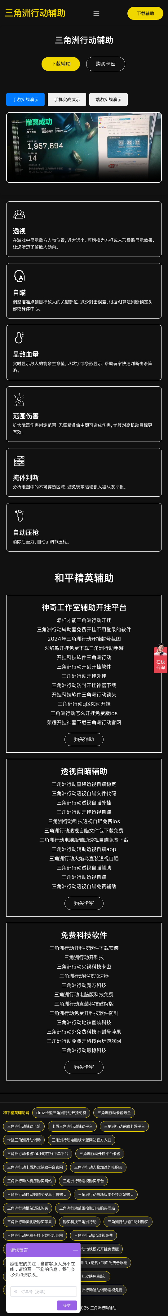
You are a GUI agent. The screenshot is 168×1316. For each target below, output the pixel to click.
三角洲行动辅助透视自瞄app (84, 849)
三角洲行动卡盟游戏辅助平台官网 (35, 1167)
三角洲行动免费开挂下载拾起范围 (35, 1235)
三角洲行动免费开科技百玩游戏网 (84, 1041)
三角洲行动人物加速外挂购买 (98, 1167)
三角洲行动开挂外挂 (84, 676)
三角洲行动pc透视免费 (93, 1235)
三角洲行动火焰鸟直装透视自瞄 (84, 858)
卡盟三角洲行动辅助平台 (72, 1126)
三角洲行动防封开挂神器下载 (84, 685)
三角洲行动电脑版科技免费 (84, 994)
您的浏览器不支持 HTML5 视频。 (84, 147)
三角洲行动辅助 (35, 13)
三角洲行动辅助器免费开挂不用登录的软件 (84, 629)
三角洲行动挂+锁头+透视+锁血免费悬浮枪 (91, 1263)
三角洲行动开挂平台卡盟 (99, 1153)
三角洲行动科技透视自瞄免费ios (84, 821)
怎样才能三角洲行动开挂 (84, 620)
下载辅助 (145, 13)
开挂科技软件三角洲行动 (84, 657)
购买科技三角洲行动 (79, 1222)
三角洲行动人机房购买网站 (29, 1181)
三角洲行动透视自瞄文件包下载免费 (84, 831)
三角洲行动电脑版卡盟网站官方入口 (81, 1140)
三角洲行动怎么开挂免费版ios (84, 713)
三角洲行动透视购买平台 (83, 1181)
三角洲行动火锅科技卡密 (84, 967)
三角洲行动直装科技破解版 (84, 1004)
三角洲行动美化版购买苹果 (29, 1222)
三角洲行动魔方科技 (84, 985)
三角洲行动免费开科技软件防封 (84, 1013)
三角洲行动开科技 (84, 957)
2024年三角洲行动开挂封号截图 (84, 639)
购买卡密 (106, 64)
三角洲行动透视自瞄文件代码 (84, 793)
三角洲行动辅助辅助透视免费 (98, 1290)
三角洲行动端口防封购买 (128, 1222)
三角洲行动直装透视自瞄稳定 (84, 784)
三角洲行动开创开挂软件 (84, 667)
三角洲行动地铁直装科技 (84, 1022)
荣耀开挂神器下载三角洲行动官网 (84, 722)
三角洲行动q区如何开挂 (84, 704)
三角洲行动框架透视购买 (27, 1208)
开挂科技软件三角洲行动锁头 (84, 695)
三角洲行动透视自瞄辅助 (84, 868)
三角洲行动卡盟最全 (114, 1113)
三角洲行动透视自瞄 (84, 877)
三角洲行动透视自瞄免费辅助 (84, 886)
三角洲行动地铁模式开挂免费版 (93, 1249)
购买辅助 (84, 739)
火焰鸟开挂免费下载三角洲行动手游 (84, 648)
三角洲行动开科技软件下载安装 (84, 948)
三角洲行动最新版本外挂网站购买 (106, 1194)
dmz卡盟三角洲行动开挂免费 (61, 1113)
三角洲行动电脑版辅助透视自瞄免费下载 (84, 840)
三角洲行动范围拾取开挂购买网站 (87, 1208)
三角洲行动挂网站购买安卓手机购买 (37, 1194)
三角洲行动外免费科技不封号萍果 (84, 1032)
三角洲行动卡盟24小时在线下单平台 (37, 1153)
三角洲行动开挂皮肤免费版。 (82, 1276)
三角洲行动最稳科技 (84, 1050)
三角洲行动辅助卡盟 (24, 1126)
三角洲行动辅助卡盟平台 (124, 1126)
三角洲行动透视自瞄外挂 (84, 803)
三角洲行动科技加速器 (84, 976)
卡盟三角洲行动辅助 (24, 1140)
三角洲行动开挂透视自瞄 (84, 812)
